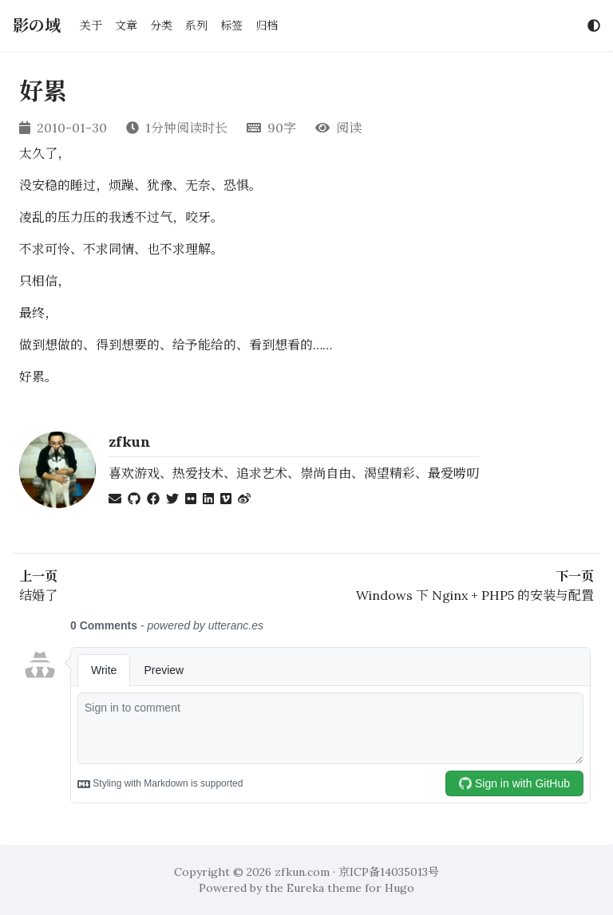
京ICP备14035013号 (388, 872)
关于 (91, 25)
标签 (231, 25)
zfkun (130, 441)
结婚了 (38, 595)
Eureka (305, 888)
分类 (161, 25)
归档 (266, 25)
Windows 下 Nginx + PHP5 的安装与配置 (475, 595)
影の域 (37, 25)
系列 (196, 25)
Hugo (399, 888)
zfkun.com (302, 872)
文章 (126, 25)
